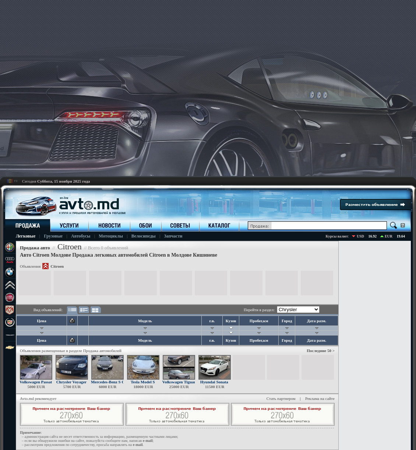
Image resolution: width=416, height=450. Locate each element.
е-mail (148, 441)
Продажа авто (35, 247)
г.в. (212, 321)
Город (287, 321)
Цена (41, 321)
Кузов (231, 321)
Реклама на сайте (320, 398)
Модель (145, 321)
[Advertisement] (162, 88)
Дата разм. (317, 321)
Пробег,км (259, 321)
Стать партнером (281, 398)
